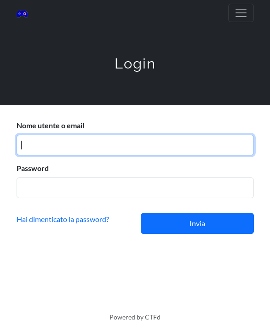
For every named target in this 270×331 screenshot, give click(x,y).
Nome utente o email (50, 125)
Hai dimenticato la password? (63, 219)
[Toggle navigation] (241, 13)
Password (33, 168)
